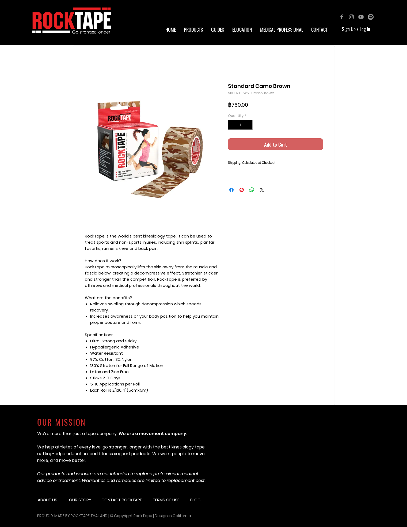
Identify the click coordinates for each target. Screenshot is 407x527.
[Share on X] (262, 190)
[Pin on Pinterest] (241, 190)
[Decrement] (232, 124)
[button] (242, 29)
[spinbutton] (240, 124)
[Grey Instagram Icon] (351, 17)
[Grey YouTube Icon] (361, 17)
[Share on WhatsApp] (252, 190)
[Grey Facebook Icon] (341, 17)
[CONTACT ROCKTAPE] (125, 499)
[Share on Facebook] (231, 190)
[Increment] (248, 124)
